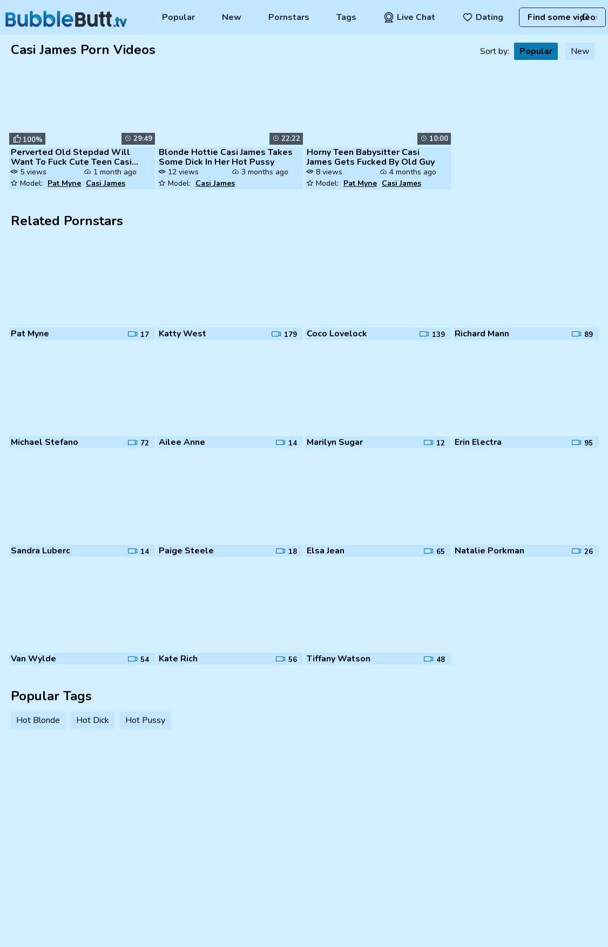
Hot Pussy (145, 720)
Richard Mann (482, 334)
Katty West (182, 334)
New (231, 17)
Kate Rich (178, 659)
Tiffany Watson (338, 659)
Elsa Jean (325, 551)
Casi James (105, 183)
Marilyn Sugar (335, 442)
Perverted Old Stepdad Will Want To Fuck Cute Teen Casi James (71, 157)
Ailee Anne (182, 442)
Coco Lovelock (337, 334)
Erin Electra (478, 442)
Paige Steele (186, 551)
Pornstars (288, 17)
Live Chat (409, 17)
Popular (178, 17)
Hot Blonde (38, 720)
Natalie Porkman (489, 551)
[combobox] (562, 17)
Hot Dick (92, 720)
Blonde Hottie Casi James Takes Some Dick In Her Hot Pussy (226, 157)
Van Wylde (33, 659)
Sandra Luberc (40, 551)
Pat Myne (64, 183)
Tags (346, 17)
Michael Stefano (44, 442)
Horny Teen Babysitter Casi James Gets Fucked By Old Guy (371, 157)
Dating (482, 17)
